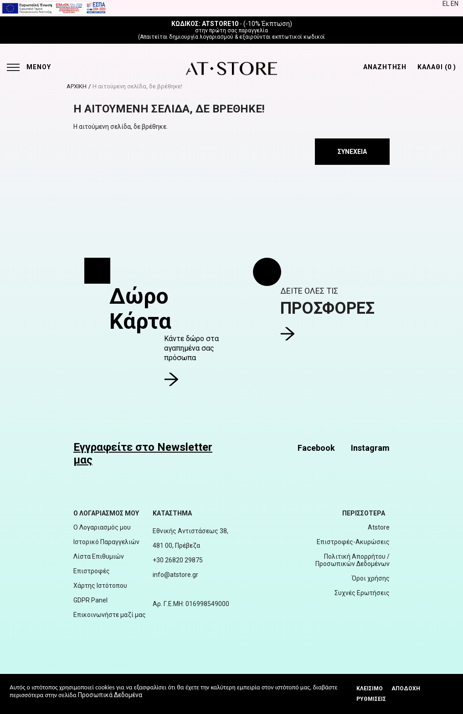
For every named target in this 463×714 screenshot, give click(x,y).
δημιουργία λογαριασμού (201, 37)
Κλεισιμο (369, 688)
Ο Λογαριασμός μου (102, 527)
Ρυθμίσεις (371, 699)
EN (454, 3)
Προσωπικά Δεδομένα (110, 695)
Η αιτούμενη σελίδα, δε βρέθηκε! (137, 86)
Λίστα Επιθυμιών (98, 556)
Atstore (379, 527)
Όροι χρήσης (371, 578)
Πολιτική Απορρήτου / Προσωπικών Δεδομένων (352, 560)
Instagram (370, 448)
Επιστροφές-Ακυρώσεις (353, 542)
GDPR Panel (90, 600)
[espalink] (53, 7)
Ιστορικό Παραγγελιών (106, 542)
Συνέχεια (352, 151)
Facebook (316, 448)
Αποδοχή (405, 688)
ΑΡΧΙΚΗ (77, 86)
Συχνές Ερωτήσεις (362, 593)
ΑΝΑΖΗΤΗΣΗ (384, 67)
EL (446, 3)
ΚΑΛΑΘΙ (436, 67)
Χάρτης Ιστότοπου (100, 585)
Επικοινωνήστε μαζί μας (109, 614)
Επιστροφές (91, 571)
